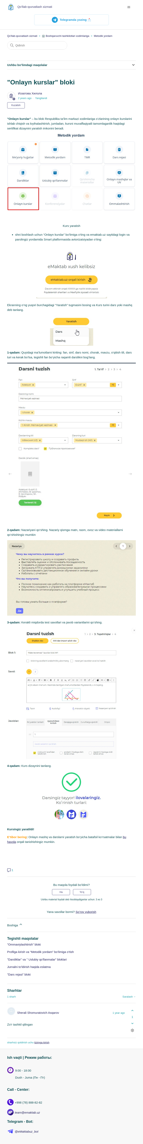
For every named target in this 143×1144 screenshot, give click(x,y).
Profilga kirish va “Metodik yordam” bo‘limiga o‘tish (40, 952)
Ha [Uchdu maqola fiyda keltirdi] (61, 892)
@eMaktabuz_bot (26, 1131)
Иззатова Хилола (30, 93)
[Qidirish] (37, 45)
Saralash (129, 996)
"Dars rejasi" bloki (19, 974)
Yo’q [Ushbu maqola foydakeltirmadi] (82, 892)
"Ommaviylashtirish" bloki (24, 944)
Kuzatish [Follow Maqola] (16, 105)
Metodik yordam (103, 35)
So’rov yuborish (86, 912)
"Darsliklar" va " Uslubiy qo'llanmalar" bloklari (37, 959)
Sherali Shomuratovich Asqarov (38, 1012)
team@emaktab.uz (27, 1112)
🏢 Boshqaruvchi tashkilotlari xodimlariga (65, 35)
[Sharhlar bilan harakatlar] (132, 1030)
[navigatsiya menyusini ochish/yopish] (129, 7)
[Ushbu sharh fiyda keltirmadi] (132, 1023)
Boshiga (15, 924)
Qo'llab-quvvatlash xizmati (22, 35)
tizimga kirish (41, 1042)
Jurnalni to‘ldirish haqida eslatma (29, 967)
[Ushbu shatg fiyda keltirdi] (132, 1010)
